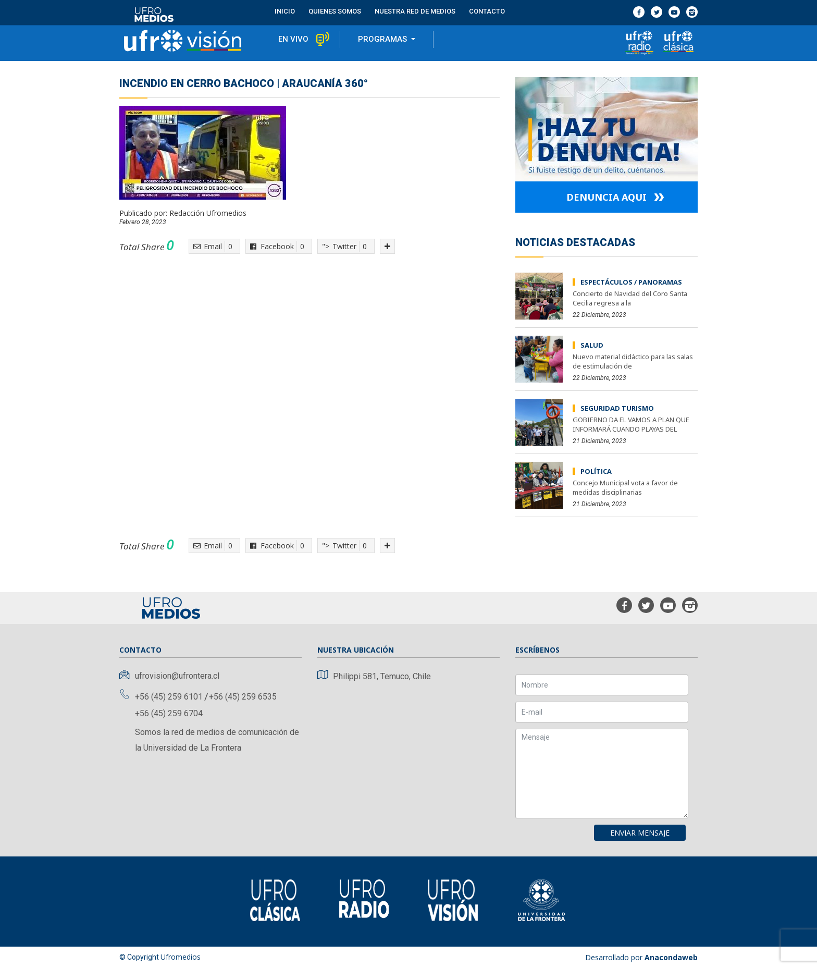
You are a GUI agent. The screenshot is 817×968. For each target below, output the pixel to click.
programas (383, 39)
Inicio (285, 11)
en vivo (293, 39)
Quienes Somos (334, 11)
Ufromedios (180, 957)
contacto (487, 11)
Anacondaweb (671, 957)
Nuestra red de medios (415, 11)
